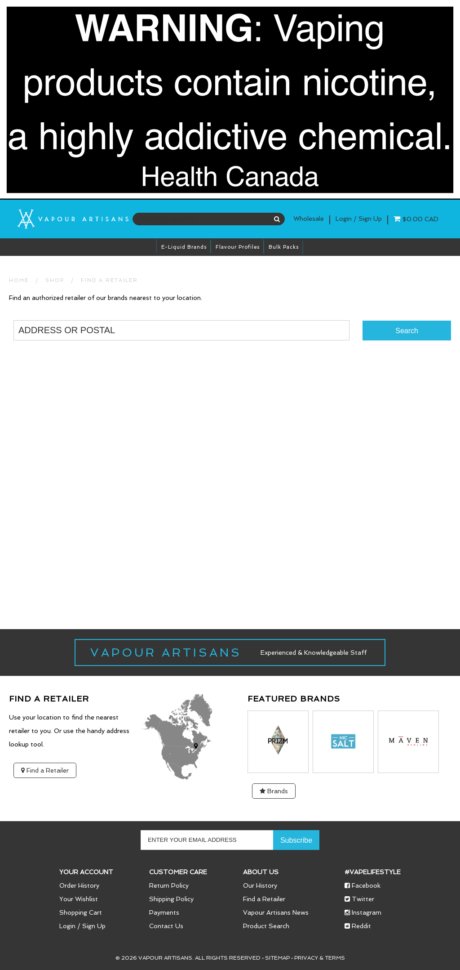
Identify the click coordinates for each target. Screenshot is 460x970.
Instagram (363, 912)
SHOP (54, 280)
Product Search (266, 926)
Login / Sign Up (82, 926)
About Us (261, 872)
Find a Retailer (109, 280)
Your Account (86, 872)
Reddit (358, 926)
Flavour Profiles (238, 247)
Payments (164, 912)
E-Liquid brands (184, 247)
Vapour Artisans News (276, 912)
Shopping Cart (80, 912)
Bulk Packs (284, 247)
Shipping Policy (171, 899)
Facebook (362, 885)
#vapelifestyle (373, 872)
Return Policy (169, 885)
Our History (260, 885)
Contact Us (166, 926)
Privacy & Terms (319, 958)
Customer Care (178, 872)
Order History (79, 885)
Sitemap (277, 958)
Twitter (359, 899)
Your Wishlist (78, 899)
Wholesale (308, 218)
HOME (19, 280)
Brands (274, 791)
